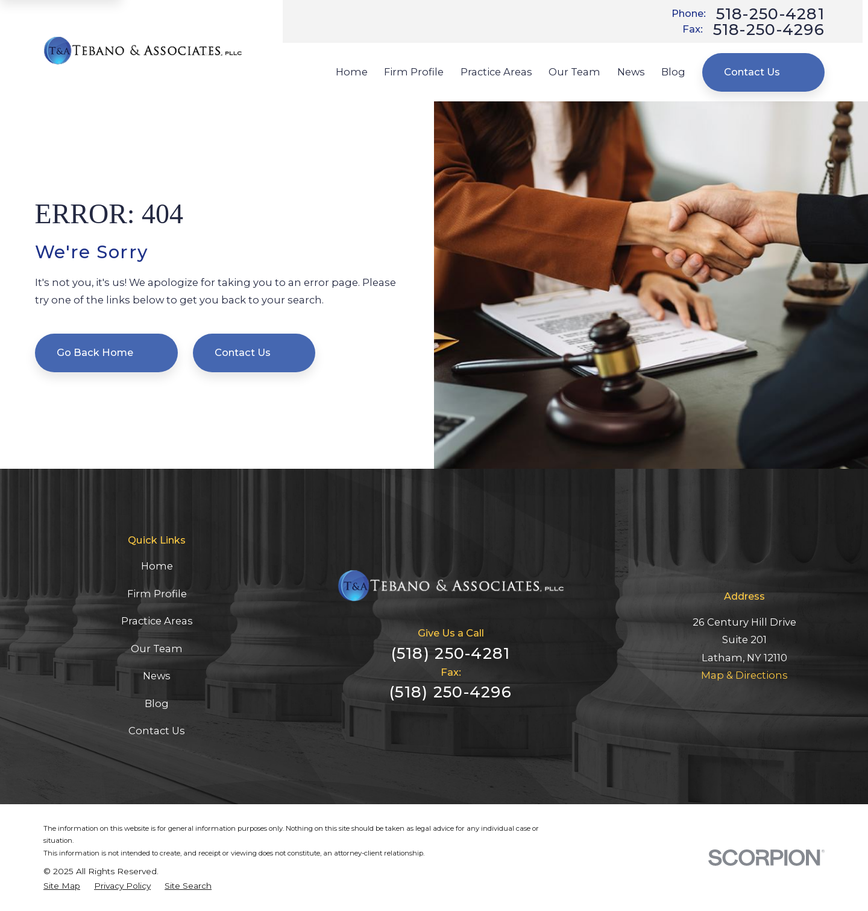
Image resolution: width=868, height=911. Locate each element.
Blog (157, 703)
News (157, 676)
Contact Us (763, 72)
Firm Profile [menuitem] (414, 72)
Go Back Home (106, 352)
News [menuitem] (631, 72)
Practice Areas (157, 621)
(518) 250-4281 (451, 653)
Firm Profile (157, 594)
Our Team (157, 649)
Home (157, 566)
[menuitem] (61, 885)
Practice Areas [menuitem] (496, 72)
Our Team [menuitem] (574, 72)
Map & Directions (744, 675)
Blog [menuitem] (673, 72)
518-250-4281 (770, 14)
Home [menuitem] (352, 72)
